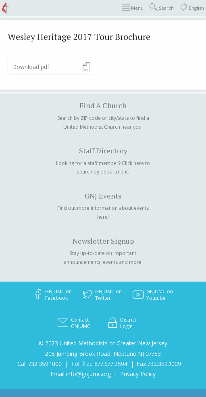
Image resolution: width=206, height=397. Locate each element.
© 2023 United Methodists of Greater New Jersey (103, 343)
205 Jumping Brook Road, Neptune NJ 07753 (103, 353)
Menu (133, 7)
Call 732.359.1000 (39, 364)
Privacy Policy (138, 374)
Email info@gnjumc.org (80, 374)
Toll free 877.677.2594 (99, 364)
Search (162, 7)
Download (30, 67)
